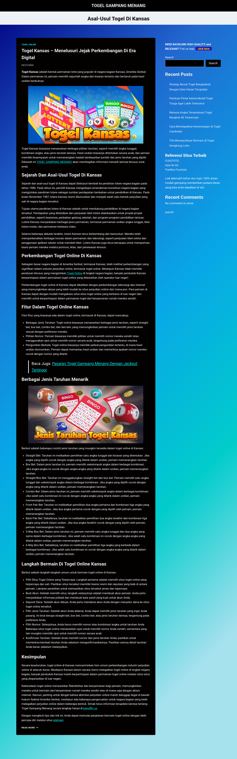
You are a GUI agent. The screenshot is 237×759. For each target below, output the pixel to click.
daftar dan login (192, 178)
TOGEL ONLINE (29, 44)
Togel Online (74, 273)
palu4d (169, 212)
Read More (30, 727)
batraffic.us (90, 708)
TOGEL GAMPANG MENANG (54, 162)
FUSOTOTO (172, 160)
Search (169, 57)
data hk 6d (171, 165)
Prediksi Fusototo (176, 169)
